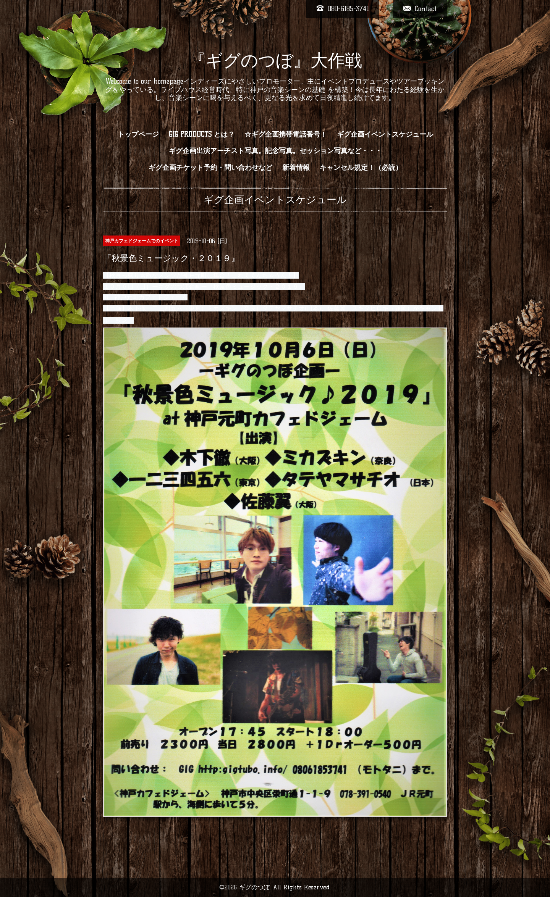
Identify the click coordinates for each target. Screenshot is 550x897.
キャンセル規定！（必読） (361, 167)
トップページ (138, 134)
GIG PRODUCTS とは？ (202, 134)
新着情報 (296, 167)
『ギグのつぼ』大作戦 (275, 60)
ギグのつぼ (254, 887)
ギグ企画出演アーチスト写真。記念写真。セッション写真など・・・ (275, 151)
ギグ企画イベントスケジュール (385, 134)
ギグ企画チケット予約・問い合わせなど (210, 167)
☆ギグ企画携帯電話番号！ (285, 134)
